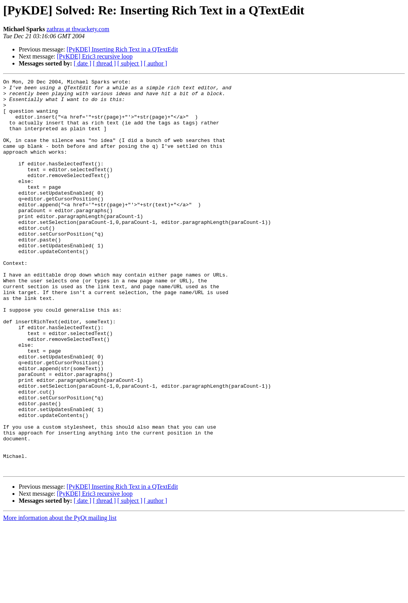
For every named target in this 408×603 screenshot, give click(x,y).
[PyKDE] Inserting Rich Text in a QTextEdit (122, 49)
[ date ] (82, 63)
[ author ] (155, 63)
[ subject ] (129, 63)
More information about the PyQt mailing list (60, 596)
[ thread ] (104, 63)
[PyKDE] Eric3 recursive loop (95, 56)
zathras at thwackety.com (77, 29)
